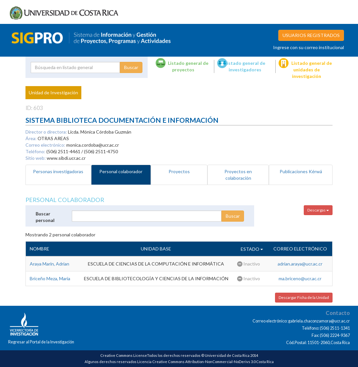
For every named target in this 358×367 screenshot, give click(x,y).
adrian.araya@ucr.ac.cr (300, 263)
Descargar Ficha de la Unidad (304, 297)
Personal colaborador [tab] (120, 171)
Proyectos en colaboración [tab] (238, 175)
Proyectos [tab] (179, 171)
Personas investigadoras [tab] (58, 171)
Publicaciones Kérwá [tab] (301, 171)
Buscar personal (45, 217)
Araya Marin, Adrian (49, 263)
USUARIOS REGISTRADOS (311, 35)
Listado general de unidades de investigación (311, 69)
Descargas (318, 210)
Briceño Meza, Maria (50, 278)
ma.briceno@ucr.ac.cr (300, 278)
